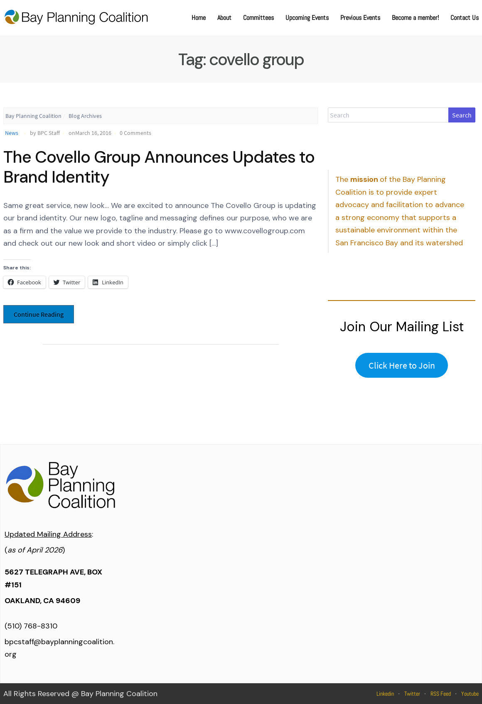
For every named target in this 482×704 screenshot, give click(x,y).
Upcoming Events (307, 17)
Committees (258, 17)
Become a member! (415, 17)
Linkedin (385, 693)
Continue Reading (39, 314)
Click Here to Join (402, 365)
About (224, 17)
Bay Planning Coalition (33, 116)
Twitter (412, 693)
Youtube (470, 693)
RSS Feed (440, 693)
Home (199, 17)
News (11, 133)
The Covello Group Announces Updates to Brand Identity (159, 167)
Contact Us (464, 17)
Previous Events (360, 17)
